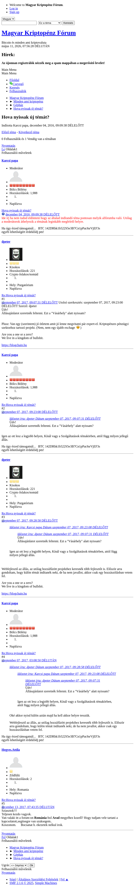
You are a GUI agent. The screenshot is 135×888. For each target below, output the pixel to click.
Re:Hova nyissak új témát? (19, 295)
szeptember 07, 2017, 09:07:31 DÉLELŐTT (30, 302)
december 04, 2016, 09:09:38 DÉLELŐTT (33, 214)
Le (3, 149)
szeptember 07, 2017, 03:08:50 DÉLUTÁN (29, 660)
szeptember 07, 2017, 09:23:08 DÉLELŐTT (30, 412)
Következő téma (29, 132)
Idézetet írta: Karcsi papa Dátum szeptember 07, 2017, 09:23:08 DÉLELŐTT (59, 527)
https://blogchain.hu (14, 345)
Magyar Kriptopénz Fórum (39, 32)
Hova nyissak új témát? (16, 210)
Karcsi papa (10, 160)
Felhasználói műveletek (17, 152)
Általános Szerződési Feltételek (38, 879)
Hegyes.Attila (11, 749)
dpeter (6, 241)
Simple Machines (46, 883)
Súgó (13, 879)
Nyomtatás (8, 145)
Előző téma (9, 132)
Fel (4, 837)
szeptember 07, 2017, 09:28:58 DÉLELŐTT (30, 520)
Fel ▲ (64, 879)
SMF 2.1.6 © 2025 (21, 883)
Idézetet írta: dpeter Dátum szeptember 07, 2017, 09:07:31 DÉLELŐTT (55, 418)
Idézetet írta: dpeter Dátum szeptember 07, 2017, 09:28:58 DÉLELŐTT (55, 667)
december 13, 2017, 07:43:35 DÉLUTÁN (28, 807)
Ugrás (5, 865)
